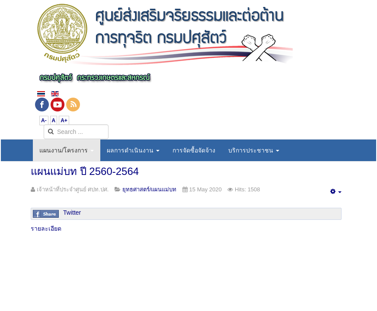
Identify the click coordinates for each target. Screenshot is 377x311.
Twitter (72, 212)
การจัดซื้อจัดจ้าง (194, 150)
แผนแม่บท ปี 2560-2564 (85, 171)
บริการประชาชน (253, 150)
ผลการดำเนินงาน (133, 150)
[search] (76, 131)
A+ (64, 120)
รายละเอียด (46, 228)
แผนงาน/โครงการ (66, 150)
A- (44, 120)
